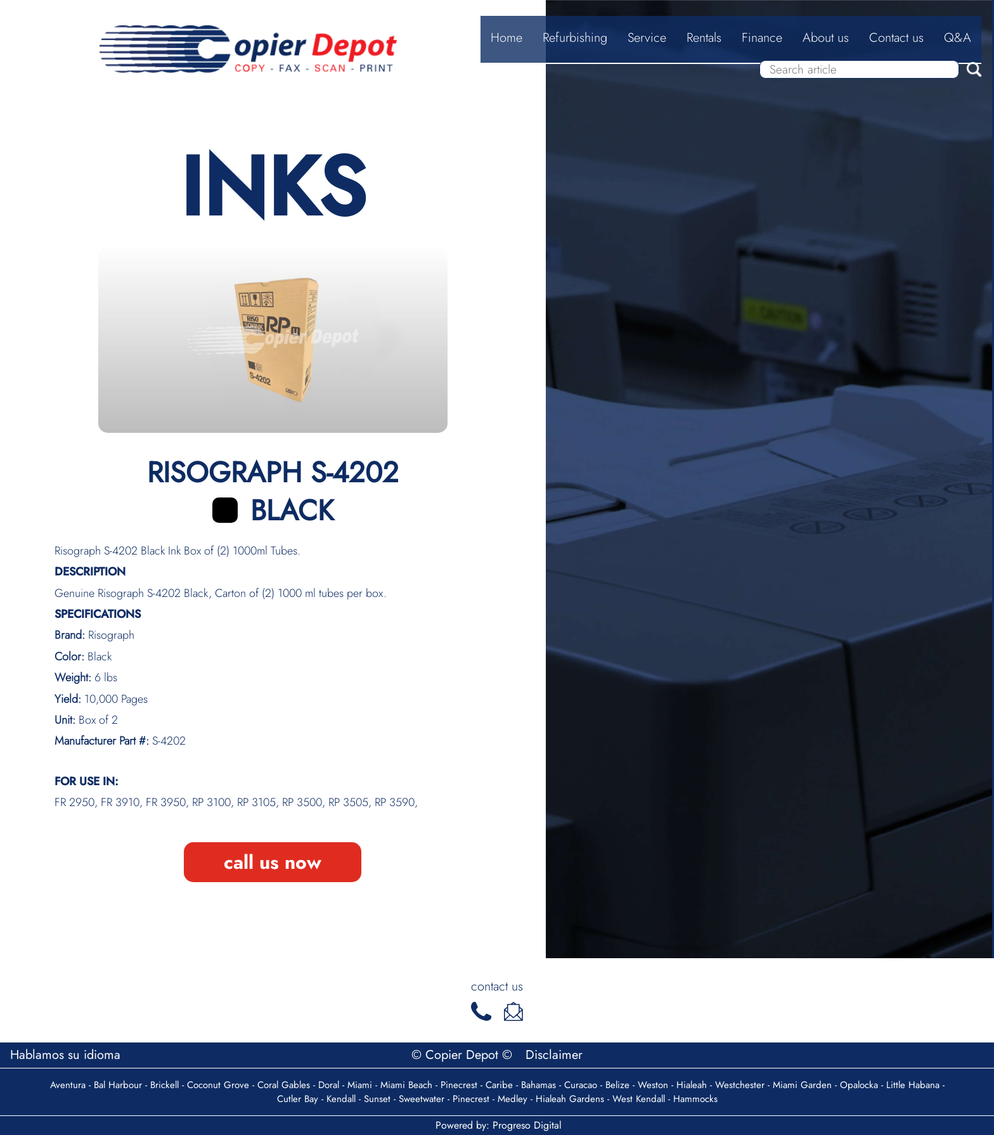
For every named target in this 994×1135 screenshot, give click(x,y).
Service (647, 38)
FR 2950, (78, 802)
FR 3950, (169, 802)
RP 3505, (351, 802)
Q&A (957, 38)
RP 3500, (305, 802)
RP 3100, (214, 802)
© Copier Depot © (463, 1055)
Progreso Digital (527, 1125)
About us (826, 38)
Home (506, 38)
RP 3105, (259, 802)
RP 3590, (396, 802)
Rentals (704, 38)
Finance (762, 38)
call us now (272, 862)
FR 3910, (123, 802)
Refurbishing (575, 38)
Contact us (896, 38)
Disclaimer (554, 1055)
